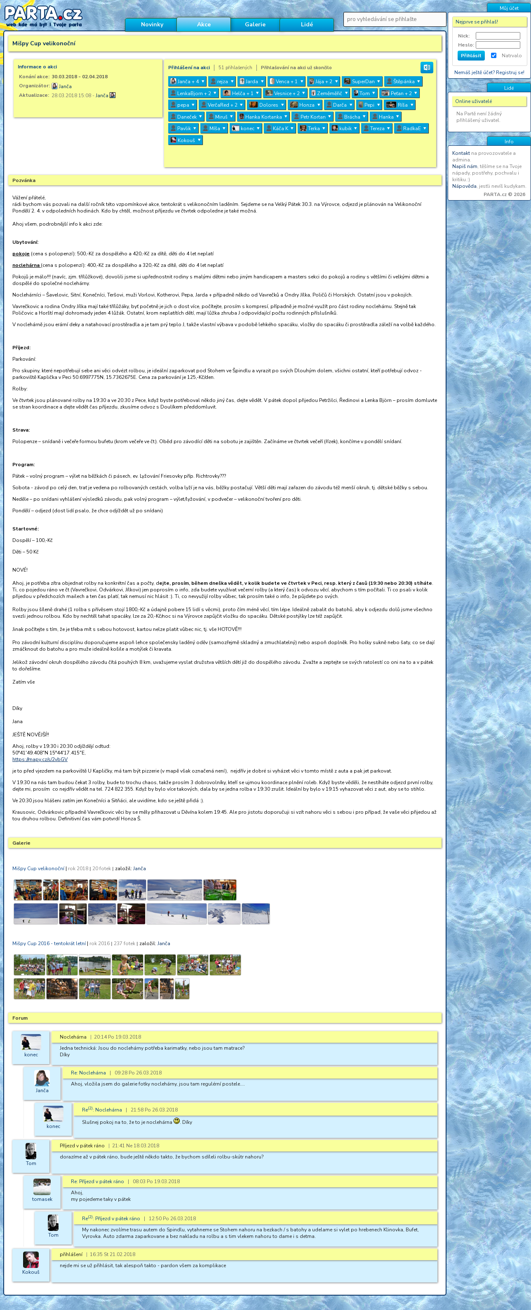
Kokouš (31, 1272)
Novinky (152, 24)
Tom (31, 1163)
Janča (65, 86)
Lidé (307, 24)
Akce (204, 24)
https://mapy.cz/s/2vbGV (40, 759)
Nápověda (464, 186)
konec (31, 1054)
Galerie (255, 24)
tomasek (42, 1199)
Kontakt (461, 153)
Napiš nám (464, 166)
